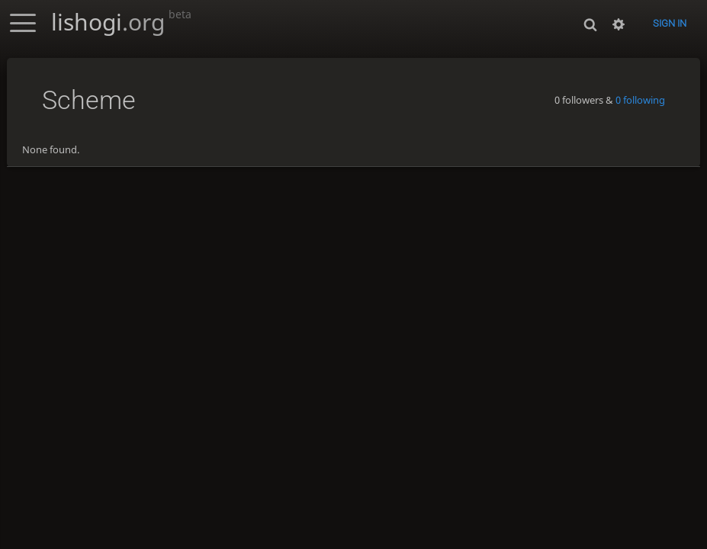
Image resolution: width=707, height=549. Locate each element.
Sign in (669, 23)
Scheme (89, 100)
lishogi (121, 21)
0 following (640, 100)
